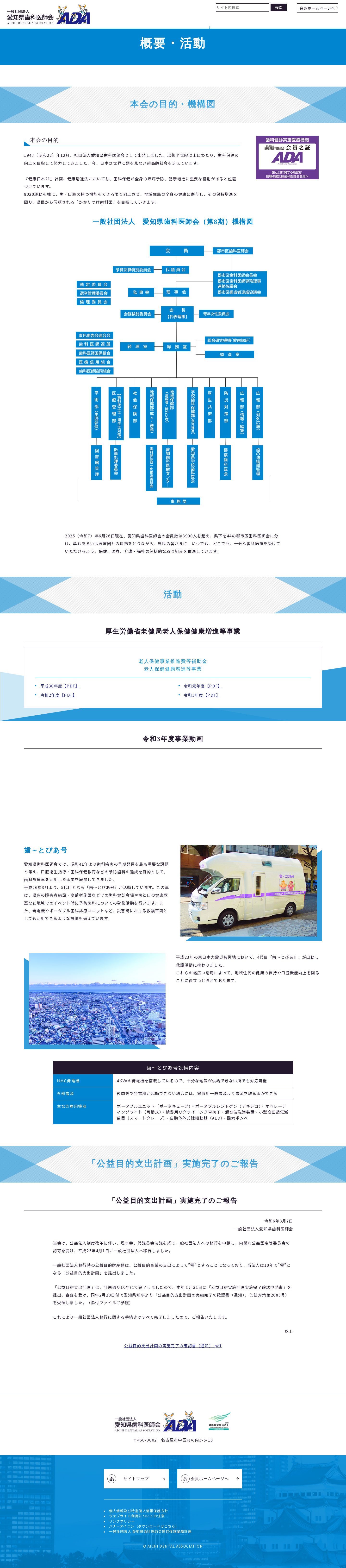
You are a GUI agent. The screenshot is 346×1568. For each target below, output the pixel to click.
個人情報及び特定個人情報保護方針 (138, 1510)
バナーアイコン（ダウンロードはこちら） (144, 1526)
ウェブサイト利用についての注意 (137, 1515)
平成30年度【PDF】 (60, 686)
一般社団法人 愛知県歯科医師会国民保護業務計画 (150, 1531)
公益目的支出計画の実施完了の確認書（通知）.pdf (173, 1345)
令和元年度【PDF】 (203, 686)
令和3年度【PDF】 (202, 695)
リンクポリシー (122, 1521)
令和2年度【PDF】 (58, 695)
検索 (279, 7)
